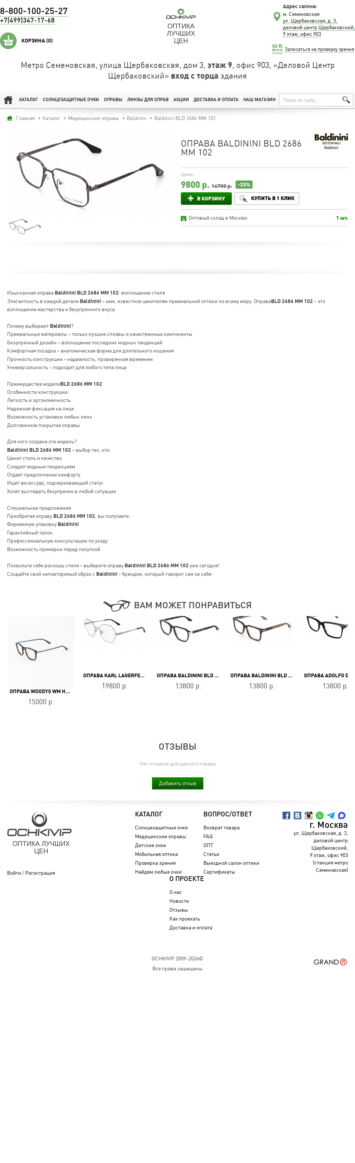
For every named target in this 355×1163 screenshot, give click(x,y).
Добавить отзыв (177, 783)
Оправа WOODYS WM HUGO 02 (46, 691)
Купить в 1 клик (272, 198)
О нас (175, 892)
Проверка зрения (155, 863)
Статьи (211, 854)
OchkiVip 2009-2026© (177, 958)
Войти (14, 873)
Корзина (37, 40)
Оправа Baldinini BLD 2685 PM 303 (274, 675)
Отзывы (178, 909)
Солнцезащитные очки (71, 100)
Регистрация (40, 873)
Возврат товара (221, 827)
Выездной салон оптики (231, 863)
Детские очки (150, 845)
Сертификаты (219, 871)
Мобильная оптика (156, 854)
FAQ (208, 836)
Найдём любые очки (158, 871)
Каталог (28, 100)
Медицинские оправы (160, 836)
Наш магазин (259, 100)
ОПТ (208, 845)
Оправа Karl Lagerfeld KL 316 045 (128, 675)
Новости (179, 901)
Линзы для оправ (148, 100)
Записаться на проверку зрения (319, 49)
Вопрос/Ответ (227, 815)
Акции (181, 100)
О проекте (186, 879)
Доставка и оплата (216, 100)
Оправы (113, 100)
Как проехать (184, 918)
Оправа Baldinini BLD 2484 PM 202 (201, 675)
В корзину (211, 198)
